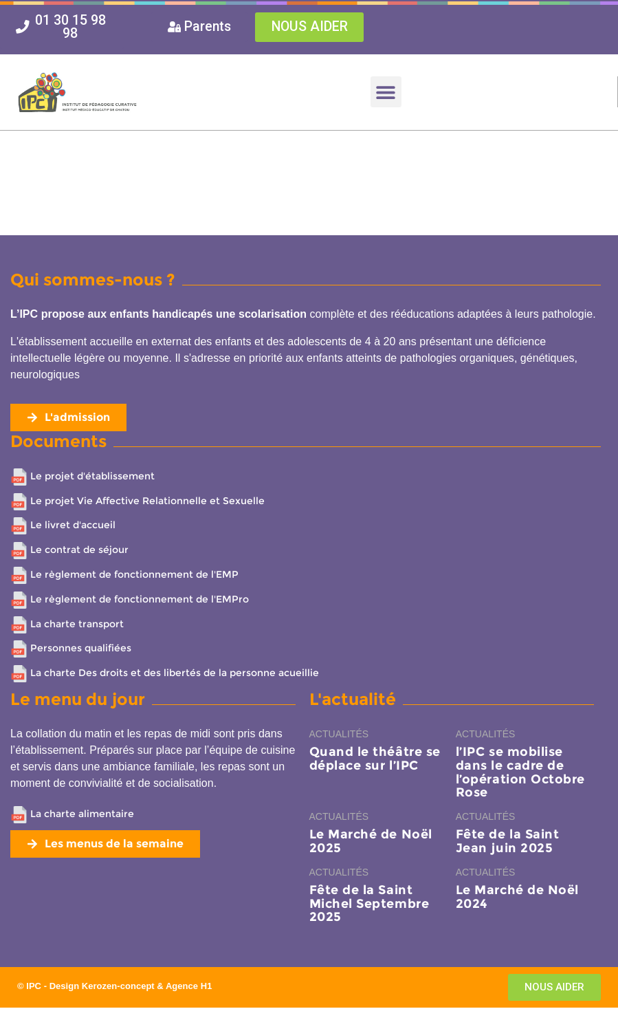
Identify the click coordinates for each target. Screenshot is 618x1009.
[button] (386, 93)
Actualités (339, 735)
